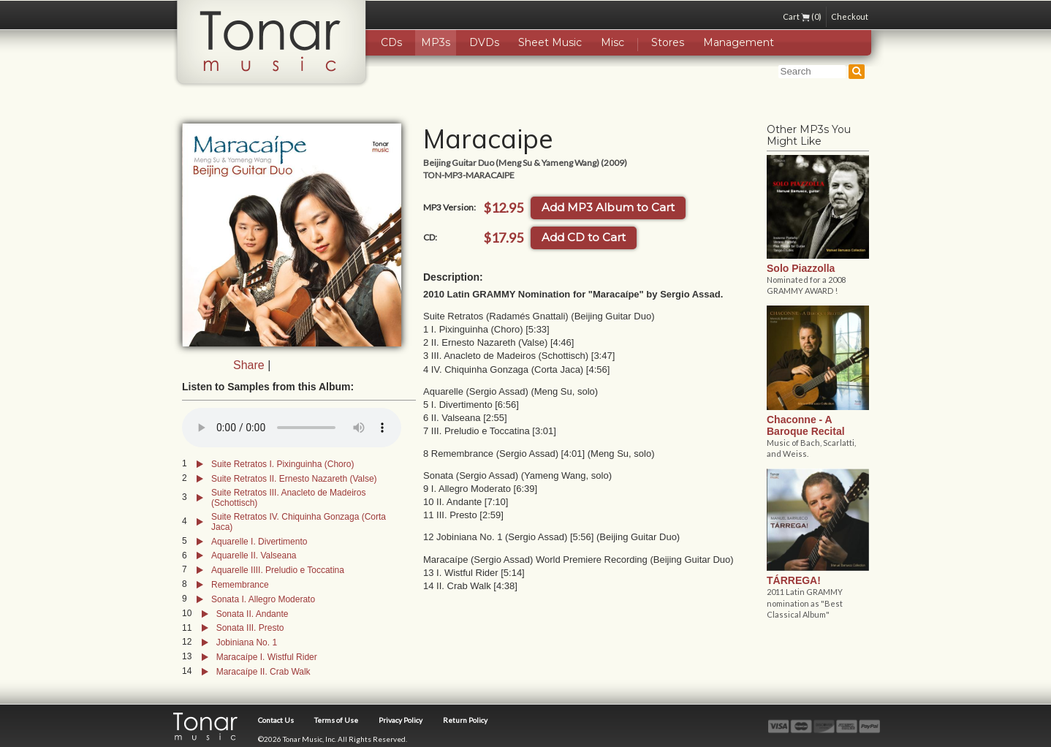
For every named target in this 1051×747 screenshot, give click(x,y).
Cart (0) (802, 17)
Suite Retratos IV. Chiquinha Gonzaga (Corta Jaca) (298, 522)
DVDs (484, 42)
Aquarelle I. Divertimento (259, 541)
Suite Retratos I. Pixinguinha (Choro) (282, 464)
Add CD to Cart (584, 237)
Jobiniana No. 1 (246, 642)
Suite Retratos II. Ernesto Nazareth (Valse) (294, 479)
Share (249, 365)
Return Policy (465, 720)
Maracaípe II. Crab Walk (263, 672)
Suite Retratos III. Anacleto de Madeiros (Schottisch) (288, 498)
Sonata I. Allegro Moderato (263, 599)
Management (738, 42)
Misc (612, 42)
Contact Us (276, 720)
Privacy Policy (400, 720)
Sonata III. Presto (250, 628)
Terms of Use (336, 720)
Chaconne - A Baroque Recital (806, 425)
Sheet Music (550, 42)
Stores (667, 42)
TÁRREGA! (794, 580)
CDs (391, 42)
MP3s (435, 42)
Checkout (849, 16)
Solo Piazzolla (801, 268)
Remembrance (240, 585)
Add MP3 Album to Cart (608, 207)
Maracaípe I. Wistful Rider (266, 657)
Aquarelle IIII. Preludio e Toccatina (277, 570)
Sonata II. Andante (252, 614)
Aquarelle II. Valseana (254, 555)
